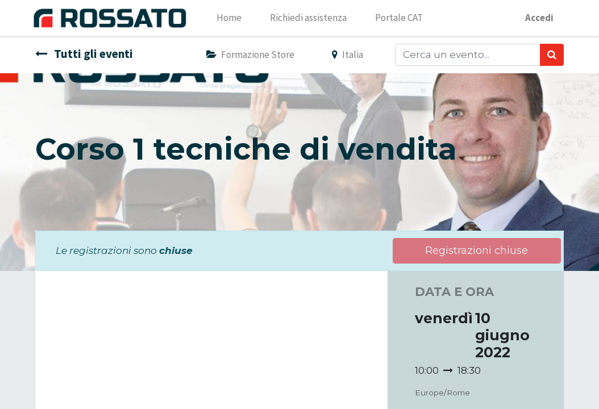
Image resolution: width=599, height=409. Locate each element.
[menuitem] (233, 18)
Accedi (535, 17)
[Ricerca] (552, 55)
